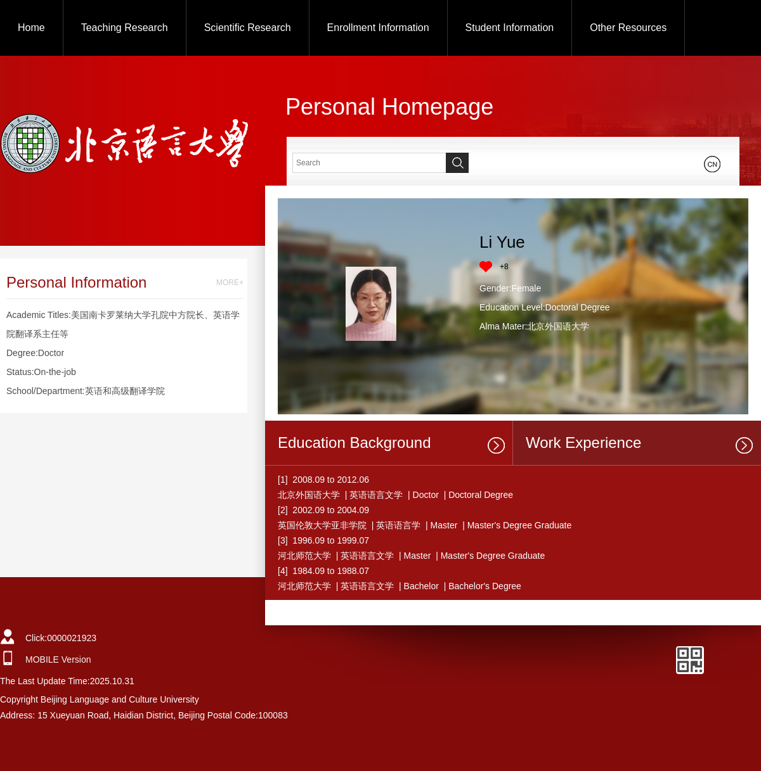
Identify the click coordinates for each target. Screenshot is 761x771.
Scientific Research (247, 27)
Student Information (509, 27)
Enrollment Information (378, 27)
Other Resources (628, 27)
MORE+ (230, 282)
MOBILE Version (58, 659)
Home (31, 27)
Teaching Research (124, 27)
